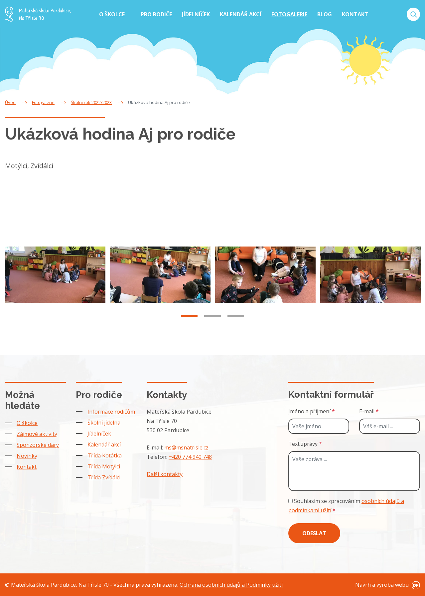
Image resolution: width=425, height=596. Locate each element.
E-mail (369, 411)
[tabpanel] (55, 279)
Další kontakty (165, 474)
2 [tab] (212, 321)
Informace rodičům (111, 411)
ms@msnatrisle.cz (186, 447)
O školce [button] (112, 14)
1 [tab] (189, 321)
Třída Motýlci (103, 466)
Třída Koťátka (104, 455)
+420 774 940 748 (190, 456)
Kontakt (27, 466)
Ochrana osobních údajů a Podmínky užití (231, 584)
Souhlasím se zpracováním (346, 505)
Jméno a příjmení (311, 411)
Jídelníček (99, 433)
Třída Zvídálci (103, 477)
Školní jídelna (103, 422)
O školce (27, 423)
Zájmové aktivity (37, 434)
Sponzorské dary (38, 444)
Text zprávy (305, 443)
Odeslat (314, 533)
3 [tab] (235, 321)
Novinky (27, 455)
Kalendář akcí (104, 444)
